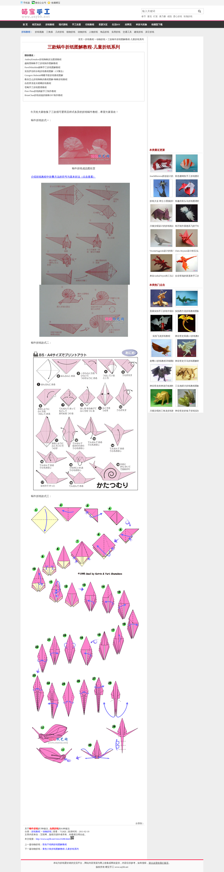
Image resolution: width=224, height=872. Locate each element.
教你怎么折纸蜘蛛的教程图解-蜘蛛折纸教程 (46, 79)
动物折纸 (82, 32)
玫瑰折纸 (188, 16)
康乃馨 (162, 16)
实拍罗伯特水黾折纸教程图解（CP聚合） (45, 71)
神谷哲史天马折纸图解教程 (188, 361)
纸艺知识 (36, 24)
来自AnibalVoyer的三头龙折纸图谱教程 (169, 276)
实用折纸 (116, 32)
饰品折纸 (104, 32)
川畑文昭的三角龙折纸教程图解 (165, 411)
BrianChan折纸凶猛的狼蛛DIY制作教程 (43, 95)
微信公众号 (40, 2)
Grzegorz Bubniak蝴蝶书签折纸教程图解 (44, 75)
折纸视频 (39, 32)
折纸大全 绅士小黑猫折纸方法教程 (167, 201)
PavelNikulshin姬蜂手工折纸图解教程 (42, 67)
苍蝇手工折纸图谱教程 (36, 87)
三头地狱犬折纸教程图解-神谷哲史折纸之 (195, 386)
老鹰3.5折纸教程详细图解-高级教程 (167, 361)
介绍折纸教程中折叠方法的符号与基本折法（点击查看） (63, 176)
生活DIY (116, 24)
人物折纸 (93, 32)
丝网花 (128, 24)
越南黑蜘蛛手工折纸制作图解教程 (41, 63)
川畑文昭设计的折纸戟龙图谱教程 (166, 226)
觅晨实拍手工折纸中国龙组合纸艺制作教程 (171, 311)
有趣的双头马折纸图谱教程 (188, 201)
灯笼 (155, 16)
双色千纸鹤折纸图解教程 (54, 844)
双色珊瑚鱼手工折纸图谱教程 (189, 176)
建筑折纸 (138, 32)
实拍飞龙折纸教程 (161, 336)
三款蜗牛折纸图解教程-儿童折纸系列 (126, 39)
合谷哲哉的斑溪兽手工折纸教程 (190, 276)
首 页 (25, 24)
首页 (80, 39)
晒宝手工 (109, 867)
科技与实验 (141, 24)
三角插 (49, 32)
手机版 (26, 2)
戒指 (169, 16)
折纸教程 (49, 24)
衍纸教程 (89, 24)
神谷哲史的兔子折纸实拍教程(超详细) (193, 411)
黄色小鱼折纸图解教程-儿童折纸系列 (60, 849)
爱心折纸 (177, 16)
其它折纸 (149, 32)
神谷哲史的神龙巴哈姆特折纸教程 (166, 386)
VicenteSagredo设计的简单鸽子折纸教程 (169, 251)
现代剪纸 (63, 24)
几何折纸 (59, 32)
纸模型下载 (157, 24)
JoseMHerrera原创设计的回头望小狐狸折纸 (170, 176)
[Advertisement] (96, 13)
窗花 (149, 16)
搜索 (199, 11)
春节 (143, 16)
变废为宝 (103, 24)
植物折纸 (70, 32)
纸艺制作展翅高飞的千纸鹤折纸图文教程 (195, 226)
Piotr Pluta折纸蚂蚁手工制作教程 (40, 91)
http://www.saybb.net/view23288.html (53, 839)
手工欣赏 (76, 24)
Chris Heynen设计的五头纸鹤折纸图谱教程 (195, 251)
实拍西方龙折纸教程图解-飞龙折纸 (192, 311)
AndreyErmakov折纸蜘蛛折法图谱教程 (43, 59)
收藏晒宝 (55, 2)
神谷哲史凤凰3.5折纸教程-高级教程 (192, 336)
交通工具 (127, 32)
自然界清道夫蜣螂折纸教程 (38, 83)
